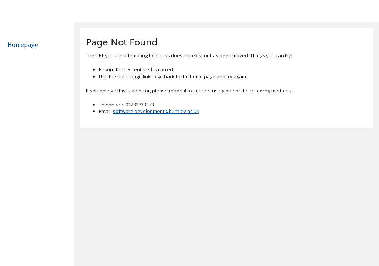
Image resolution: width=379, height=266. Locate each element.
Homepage (22, 45)
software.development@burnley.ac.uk (156, 111)
